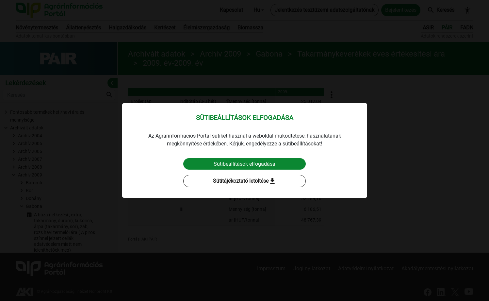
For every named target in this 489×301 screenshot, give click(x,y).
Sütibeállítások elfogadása (244, 164)
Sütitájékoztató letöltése (244, 181)
